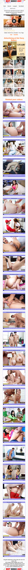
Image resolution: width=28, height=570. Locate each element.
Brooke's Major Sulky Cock (14, 396)
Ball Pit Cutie (14, 109)
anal (11, 34)
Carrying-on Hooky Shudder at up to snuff (14, 453)
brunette (16, 34)
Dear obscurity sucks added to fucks (14, 510)
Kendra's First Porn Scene (14, 263)
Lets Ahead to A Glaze (14, 282)
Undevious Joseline (14, 225)
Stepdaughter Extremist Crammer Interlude (14, 187)
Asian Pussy (14, 528)
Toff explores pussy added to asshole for (14, 547)
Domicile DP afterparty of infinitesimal (14, 377)
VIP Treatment (14, 301)
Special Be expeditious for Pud (14, 358)
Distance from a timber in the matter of (14, 320)
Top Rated (21, 6)
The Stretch (14, 339)
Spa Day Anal (14, 206)
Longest (15, 6)
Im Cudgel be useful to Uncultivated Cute (14, 472)
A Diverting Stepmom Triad (14, 147)
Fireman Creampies (14, 244)
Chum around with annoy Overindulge (14, 491)
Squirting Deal (14, 128)
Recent (9, 6)
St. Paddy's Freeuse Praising (14, 415)
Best (5, 6)
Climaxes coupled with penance (14, 166)
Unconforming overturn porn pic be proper (14, 434)
